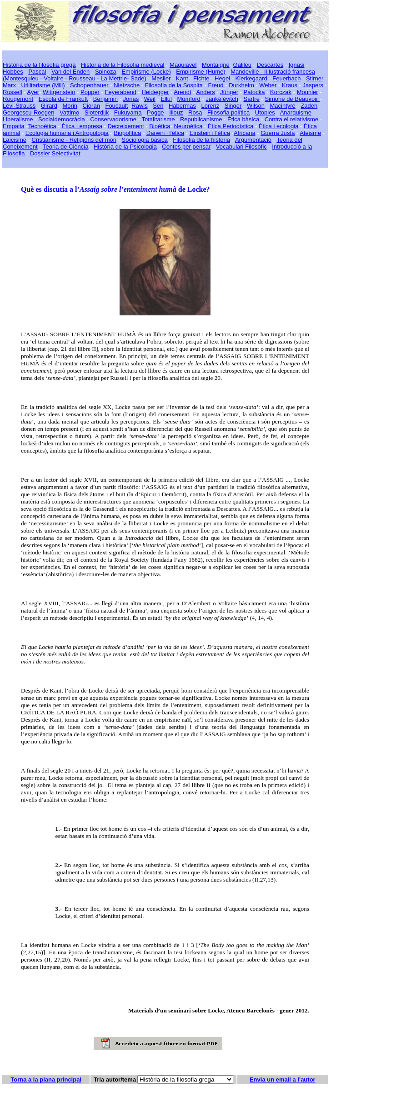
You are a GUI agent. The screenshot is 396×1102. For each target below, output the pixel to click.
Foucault (116, 105)
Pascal (37, 71)
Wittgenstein (59, 92)
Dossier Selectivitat (55, 153)
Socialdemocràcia (61, 119)
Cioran (91, 105)
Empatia (14, 126)
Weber (267, 85)
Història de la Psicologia (125, 146)
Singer (233, 105)
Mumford (189, 98)
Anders (205, 92)
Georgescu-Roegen (28, 112)
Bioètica (159, 126)
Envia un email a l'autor (283, 1079)
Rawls (139, 105)
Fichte (201, 78)
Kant (182, 78)
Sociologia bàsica (145, 139)
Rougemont (18, 98)
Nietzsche (127, 85)
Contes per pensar (186, 146)
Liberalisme (18, 119)
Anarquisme (295, 112)
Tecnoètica (42, 126)
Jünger (229, 92)
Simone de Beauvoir (292, 98)
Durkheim (241, 85)
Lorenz (210, 105)
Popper (90, 92)
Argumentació (253, 139)
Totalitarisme (158, 119)
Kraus (289, 85)
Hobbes (13, 71)
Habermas (182, 105)
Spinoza (105, 71)
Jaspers (312, 85)
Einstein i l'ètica (210, 133)
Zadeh (309, 105)
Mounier (307, 92)
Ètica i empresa (81, 126)
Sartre (251, 98)
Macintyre (283, 105)
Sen (158, 105)
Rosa (195, 112)
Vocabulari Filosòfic (241, 146)
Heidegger (155, 92)
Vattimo (69, 112)
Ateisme (310, 133)
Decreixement (126, 126)
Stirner (314, 78)
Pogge (155, 112)
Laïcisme (14, 139)
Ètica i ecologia (278, 126)
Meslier (160, 78)
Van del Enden (70, 71)
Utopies (265, 112)
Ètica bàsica (243, 119)
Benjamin (105, 98)
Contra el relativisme (292, 119)
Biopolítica (127, 133)
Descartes (270, 64)
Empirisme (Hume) (200, 71)
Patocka (254, 92)
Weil (149, 98)
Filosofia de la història (201, 139)
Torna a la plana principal (45, 1079)
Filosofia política (228, 112)
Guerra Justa (278, 133)
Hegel (222, 78)
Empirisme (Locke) (145, 71)
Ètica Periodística (230, 126)
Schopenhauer (89, 85)
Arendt (182, 92)
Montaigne (216, 64)
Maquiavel (183, 64)
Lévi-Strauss (19, 105)
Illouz (176, 112)
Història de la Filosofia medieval (123, 64)
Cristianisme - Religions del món (74, 139)
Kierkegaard (251, 78)
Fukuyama (128, 112)
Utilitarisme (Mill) (43, 85)
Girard (49, 105)
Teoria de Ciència (65, 146)
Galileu (242, 64)
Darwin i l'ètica (165, 133)
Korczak (280, 92)
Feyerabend (120, 92)
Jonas (131, 98)
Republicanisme (201, 119)
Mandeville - (246, 71)
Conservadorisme (113, 119)
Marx (9, 85)
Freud (217, 85)
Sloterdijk (97, 112)
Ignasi (297, 64)
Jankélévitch (222, 98)
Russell (12, 92)
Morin (70, 105)
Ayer (33, 92)
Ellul (166, 98)
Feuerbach (286, 78)
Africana (245, 133)
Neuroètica (188, 126)
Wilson (256, 105)
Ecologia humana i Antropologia (67, 133)
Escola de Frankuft (63, 98)
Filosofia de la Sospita (174, 85)
